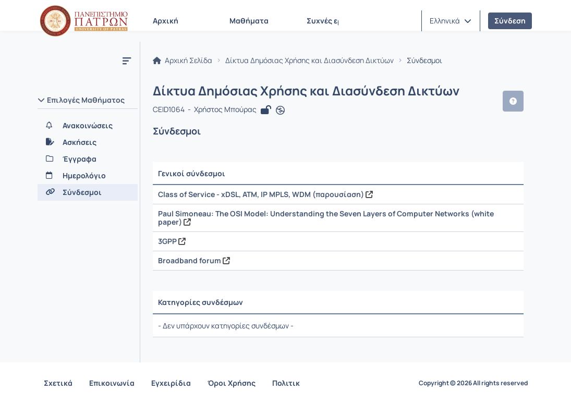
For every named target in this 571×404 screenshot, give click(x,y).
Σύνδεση (510, 21)
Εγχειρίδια (171, 383)
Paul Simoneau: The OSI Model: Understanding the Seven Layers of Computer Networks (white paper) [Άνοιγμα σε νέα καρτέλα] (326, 218)
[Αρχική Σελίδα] (84, 20)
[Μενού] (127, 60)
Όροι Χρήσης (232, 383)
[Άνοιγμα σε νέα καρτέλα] (280, 110)
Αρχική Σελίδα (182, 60)
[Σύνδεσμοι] (88, 192)
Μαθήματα (249, 21)
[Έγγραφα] (88, 159)
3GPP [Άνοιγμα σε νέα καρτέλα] (172, 241)
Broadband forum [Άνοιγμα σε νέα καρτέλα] (194, 260)
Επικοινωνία (112, 383)
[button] (450, 21)
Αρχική (165, 21)
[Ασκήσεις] (88, 142)
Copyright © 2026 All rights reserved (473, 383)
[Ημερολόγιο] (88, 175)
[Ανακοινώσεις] (88, 125)
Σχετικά (58, 383)
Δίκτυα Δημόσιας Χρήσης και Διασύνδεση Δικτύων (309, 60)
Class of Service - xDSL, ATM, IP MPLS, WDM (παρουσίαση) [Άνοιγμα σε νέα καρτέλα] (265, 194)
